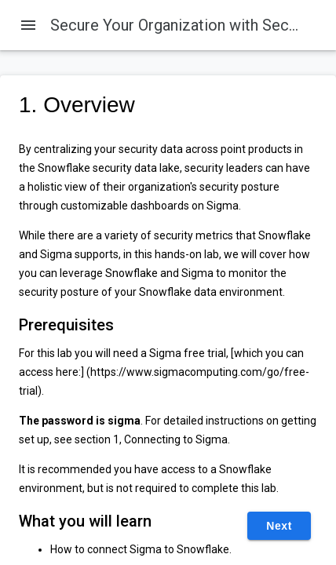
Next (279, 525)
